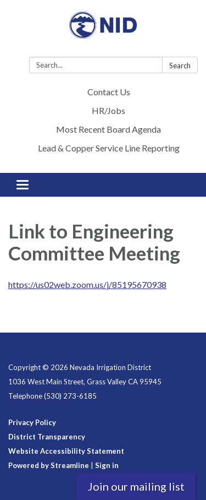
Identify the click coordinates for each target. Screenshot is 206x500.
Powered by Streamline (48, 465)
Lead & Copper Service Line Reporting (109, 148)
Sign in (107, 465)
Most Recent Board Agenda (108, 129)
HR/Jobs (108, 110)
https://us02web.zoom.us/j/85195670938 (87, 284)
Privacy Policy (32, 422)
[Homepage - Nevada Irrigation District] (103, 30)
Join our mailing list (136, 486)
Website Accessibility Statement (66, 451)
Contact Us (108, 91)
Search (180, 65)
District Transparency (46, 436)
